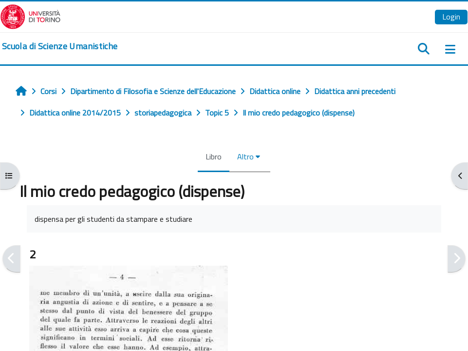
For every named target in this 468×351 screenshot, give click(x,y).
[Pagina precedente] (11, 258)
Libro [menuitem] (214, 156)
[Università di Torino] (30, 15)
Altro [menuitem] (245, 156)
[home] (59, 46)
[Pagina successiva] (457, 258)
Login (451, 16)
